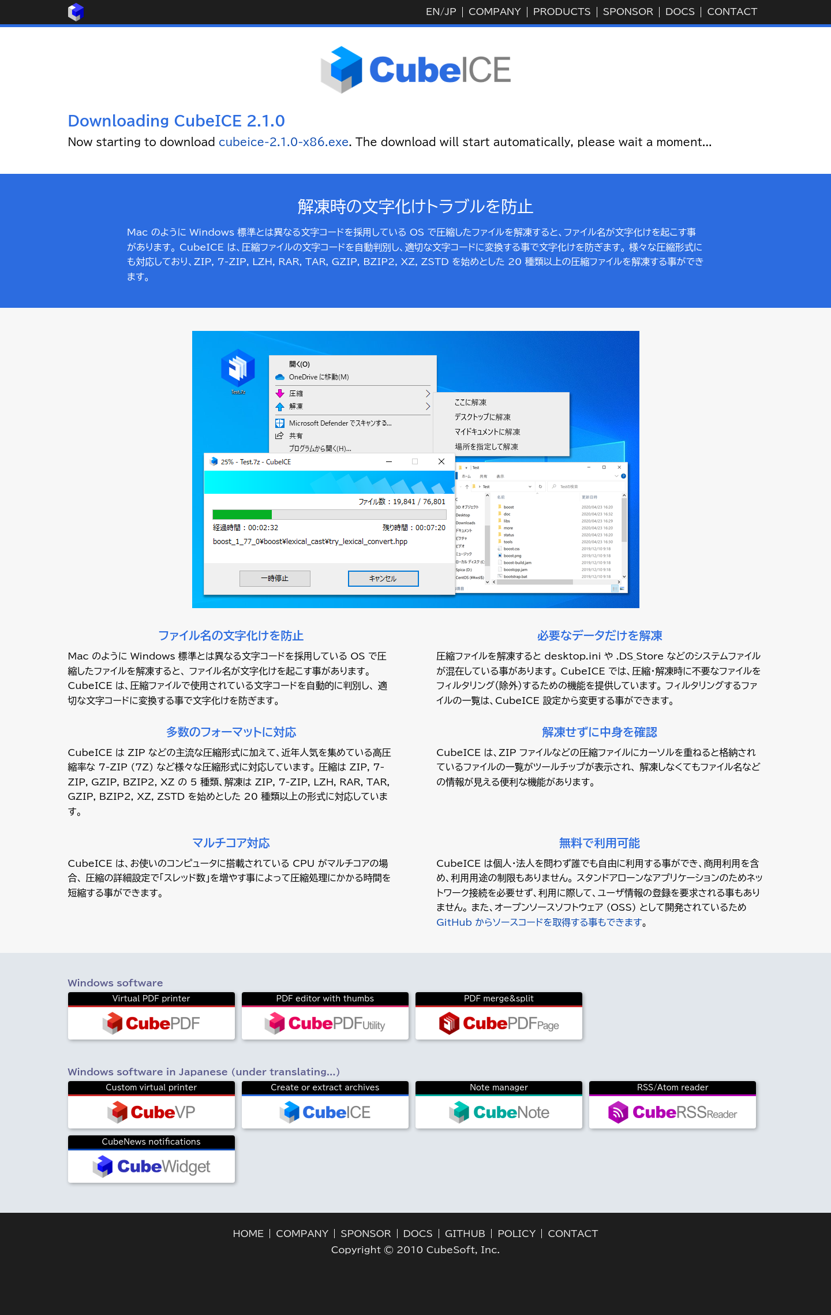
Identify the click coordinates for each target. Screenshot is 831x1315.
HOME (248, 1233)
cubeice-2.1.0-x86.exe (284, 142)
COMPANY (495, 11)
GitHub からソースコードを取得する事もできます (539, 922)
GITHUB (465, 1233)
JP (450, 11)
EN (433, 11)
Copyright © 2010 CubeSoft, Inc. (415, 1249)
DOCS (680, 11)
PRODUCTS (562, 11)
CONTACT (732, 11)
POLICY (516, 1233)
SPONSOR (628, 11)
